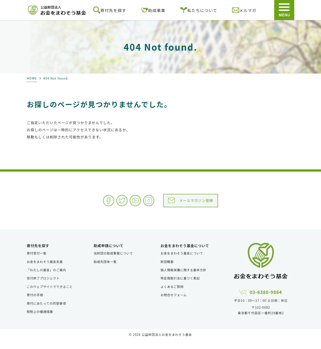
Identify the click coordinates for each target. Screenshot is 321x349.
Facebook (81, 204)
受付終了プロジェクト (43, 287)
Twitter (103, 204)
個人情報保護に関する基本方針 (183, 279)
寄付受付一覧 (36, 262)
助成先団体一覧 (105, 270)
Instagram (148, 204)
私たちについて (198, 10)
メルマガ (244, 10)
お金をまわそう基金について (181, 262)
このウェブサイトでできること (50, 295)
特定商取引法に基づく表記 (180, 287)
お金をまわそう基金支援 (45, 270)
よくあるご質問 (171, 295)
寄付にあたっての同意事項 (46, 312)
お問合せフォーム (173, 304)
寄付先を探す (109, 10)
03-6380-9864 (266, 300)
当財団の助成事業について (113, 262)
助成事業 (153, 10)
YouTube (126, 204)
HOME (32, 78)
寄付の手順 (35, 304)
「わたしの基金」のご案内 (46, 279)
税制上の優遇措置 (40, 320)
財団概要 (167, 270)
